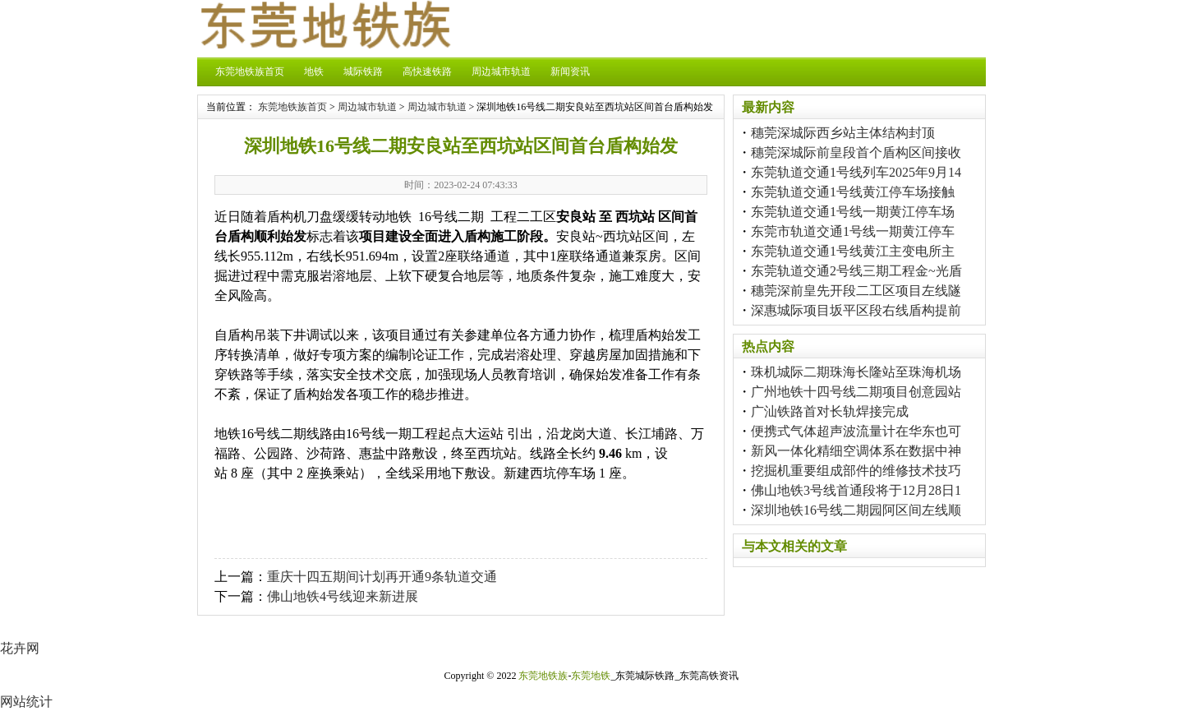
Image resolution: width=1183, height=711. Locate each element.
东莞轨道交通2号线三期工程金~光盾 (856, 271)
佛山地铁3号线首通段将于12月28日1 (856, 490)
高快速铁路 (427, 71)
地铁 (314, 71)
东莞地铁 (590, 675)
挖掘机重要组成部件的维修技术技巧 (856, 471)
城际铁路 (363, 71)
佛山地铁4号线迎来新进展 (342, 596)
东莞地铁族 (543, 675)
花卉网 (19, 648)
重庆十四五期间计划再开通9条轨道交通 (382, 577)
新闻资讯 (570, 71)
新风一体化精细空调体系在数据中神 (856, 451)
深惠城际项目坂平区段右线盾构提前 (856, 310)
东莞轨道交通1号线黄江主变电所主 (853, 251)
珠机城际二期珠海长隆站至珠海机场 (856, 372)
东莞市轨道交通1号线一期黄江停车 (853, 231)
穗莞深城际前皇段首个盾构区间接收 (856, 152)
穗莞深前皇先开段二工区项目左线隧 (856, 291)
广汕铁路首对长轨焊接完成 (830, 411)
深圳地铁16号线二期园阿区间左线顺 (856, 510)
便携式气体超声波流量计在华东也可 (856, 431)
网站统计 (26, 702)
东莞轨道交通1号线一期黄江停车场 (853, 212)
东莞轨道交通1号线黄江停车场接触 (853, 192)
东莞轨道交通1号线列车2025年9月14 (856, 172)
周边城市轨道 (501, 71)
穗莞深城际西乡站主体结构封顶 (843, 133)
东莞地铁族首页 (249, 71)
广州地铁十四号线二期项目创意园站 (856, 392)
